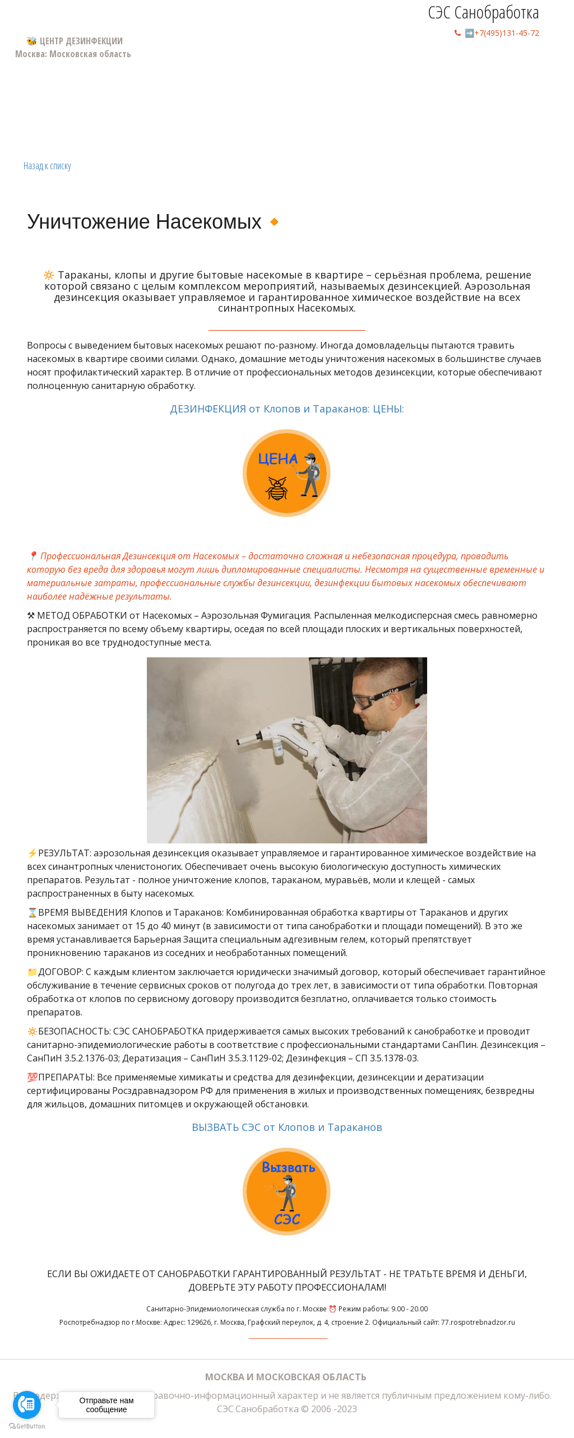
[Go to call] (27, 1405)
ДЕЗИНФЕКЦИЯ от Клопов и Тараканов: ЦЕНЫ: (287, 466)
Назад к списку (47, 165)
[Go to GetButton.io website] (27, 1426)
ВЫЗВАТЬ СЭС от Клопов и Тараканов (287, 1184)
